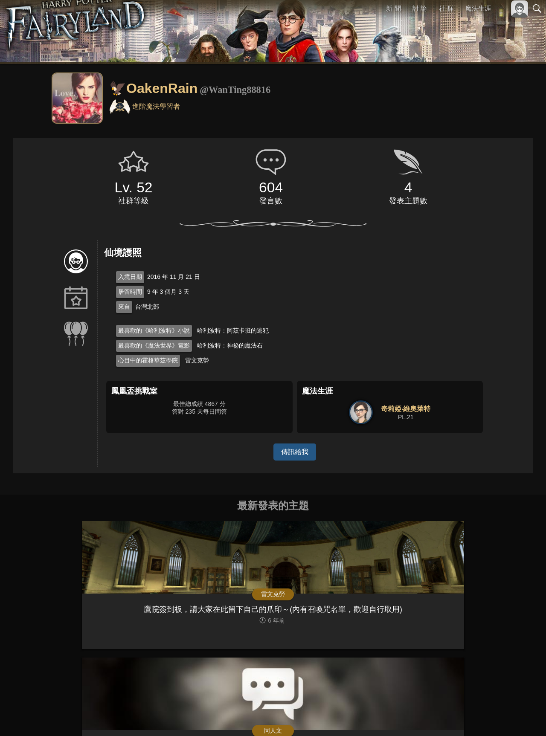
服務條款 (462, 715)
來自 (124, 306)
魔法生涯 (478, 8)
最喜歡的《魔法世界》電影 (154, 345)
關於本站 (435, 715)
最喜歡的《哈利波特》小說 (154, 330)
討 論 (420, 8)
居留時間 (130, 291)
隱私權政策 (493, 715)
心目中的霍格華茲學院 (148, 360)
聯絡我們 (523, 715)
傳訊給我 (295, 451)
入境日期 (130, 276)
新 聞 (393, 8)
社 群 (446, 8)
